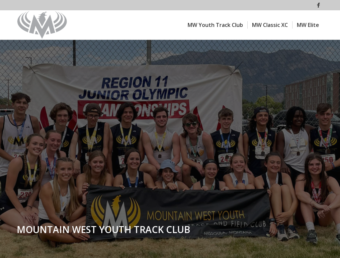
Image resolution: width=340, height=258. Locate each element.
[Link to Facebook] (318, 5)
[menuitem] (215, 25)
